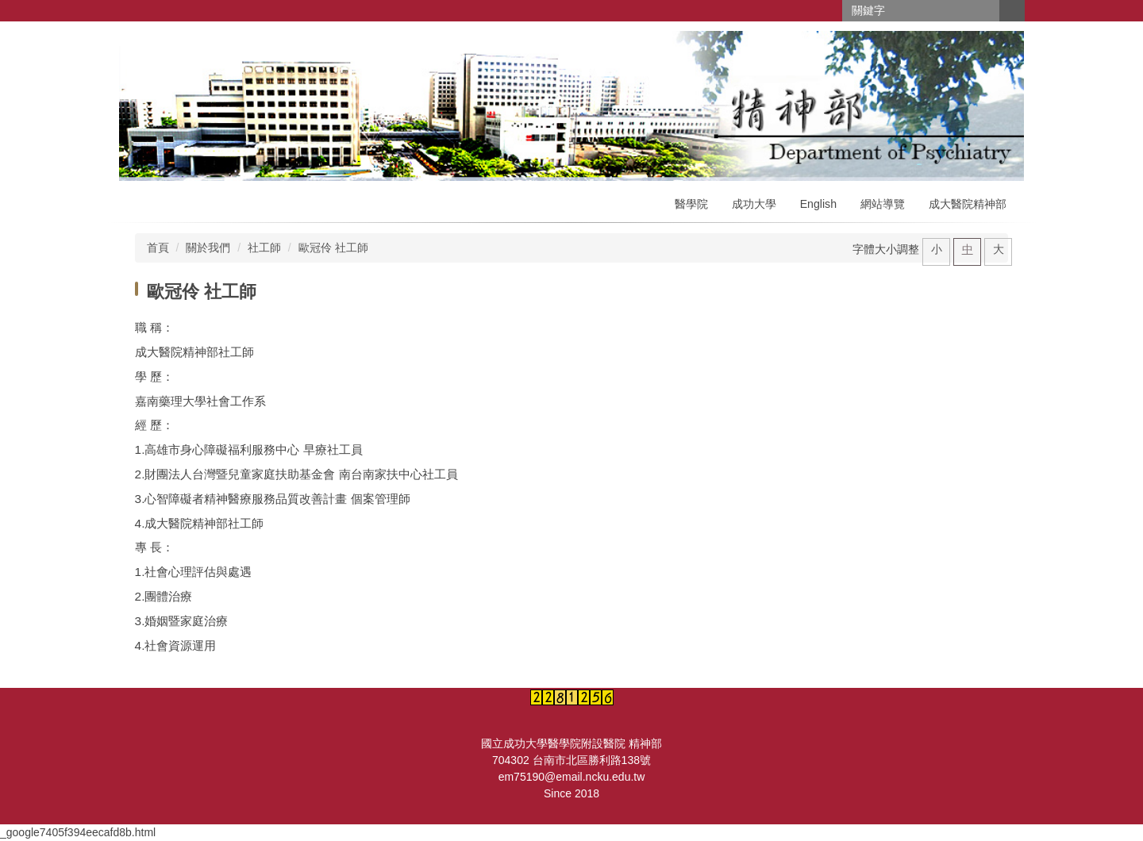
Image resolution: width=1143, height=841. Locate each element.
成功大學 (754, 204)
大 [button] (998, 249)
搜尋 (1012, 10)
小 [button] (936, 249)
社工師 (264, 247)
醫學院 (691, 204)
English (818, 204)
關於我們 (208, 247)
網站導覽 (882, 204)
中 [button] (967, 249)
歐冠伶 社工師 (333, 247)
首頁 (158, 247)
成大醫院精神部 (967, 204)
